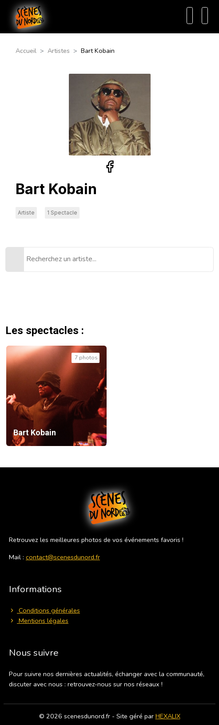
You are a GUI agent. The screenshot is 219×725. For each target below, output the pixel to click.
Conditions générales (44, 610)
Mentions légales (38, 620)
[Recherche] (190, 15)
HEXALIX (167, 716)
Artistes (59, 50)
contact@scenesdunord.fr (63, 557)
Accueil (26, 50)
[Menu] (205, 15)
